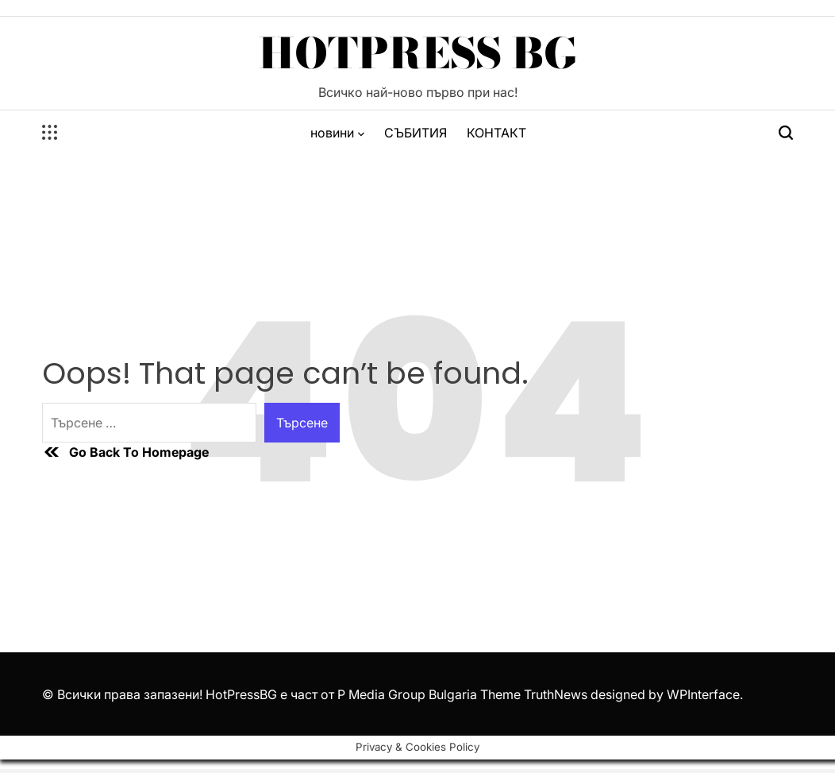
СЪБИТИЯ (415, 133)
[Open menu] (50, 133)
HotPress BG (418, 54)
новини (337, 133)
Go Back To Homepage (125, 452)
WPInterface (703, 694)
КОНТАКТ (496, 133)
